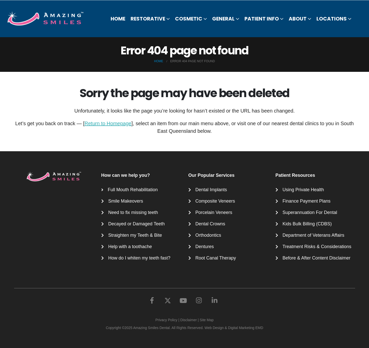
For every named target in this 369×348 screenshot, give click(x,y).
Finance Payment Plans (307, 201)
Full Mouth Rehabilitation (133, 189)
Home (118, 18)
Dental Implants (211, 189)
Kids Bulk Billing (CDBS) (307, 223)
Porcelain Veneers (213, 212)
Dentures (204, 246)
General (223, 18)
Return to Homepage (108, 123)
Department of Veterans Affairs (314, 235)
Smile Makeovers (125, 201)
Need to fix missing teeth (133, 212)
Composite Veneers (215, 201)
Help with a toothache (130, 246)
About (298, 18)
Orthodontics (208, 235)
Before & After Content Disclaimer (317, 257)
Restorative (148, 18)
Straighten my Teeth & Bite (135, 235)
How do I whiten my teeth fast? (139, 257)
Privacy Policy (166, 320)
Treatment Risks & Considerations (317, 246)
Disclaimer (188, 320)
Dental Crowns (210, 223)
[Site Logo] (48, 18)
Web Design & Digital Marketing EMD (234, 328)
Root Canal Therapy (215, 257)
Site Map (207, 320)
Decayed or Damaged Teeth (136, 223)
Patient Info (261, 18)
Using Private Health (303, 189)
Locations (331, 18)
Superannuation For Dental (310, 212)
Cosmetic (188, 18)
